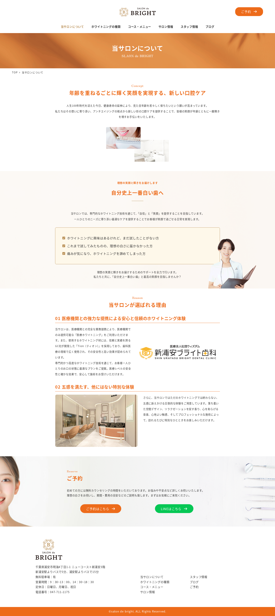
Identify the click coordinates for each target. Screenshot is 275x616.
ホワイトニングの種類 (154, 582)
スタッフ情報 (198, 577)
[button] (249, 11)
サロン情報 (147, 592)
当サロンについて (151, 577)
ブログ (194, 582)
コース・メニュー (151, 587)
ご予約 (194, 587)
